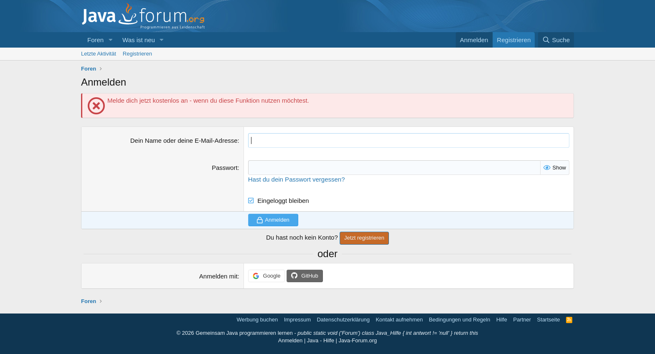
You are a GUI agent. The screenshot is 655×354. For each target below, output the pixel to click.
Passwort (225, 167)
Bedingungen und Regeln (459, 319)
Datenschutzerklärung (343, 319)
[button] (110, 40)
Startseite (548, 319)
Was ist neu (138, 39)
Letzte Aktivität (98, 54)
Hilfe (501, 319)
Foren (95, 39)
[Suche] (556, 40)
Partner (522, 319)
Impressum (297, 319)
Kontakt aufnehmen (399, 319)
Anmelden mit (218, 276)
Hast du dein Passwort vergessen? (296, 179)
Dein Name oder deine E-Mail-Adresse (184, 140)
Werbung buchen (257, 319)
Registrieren (137, 54)
